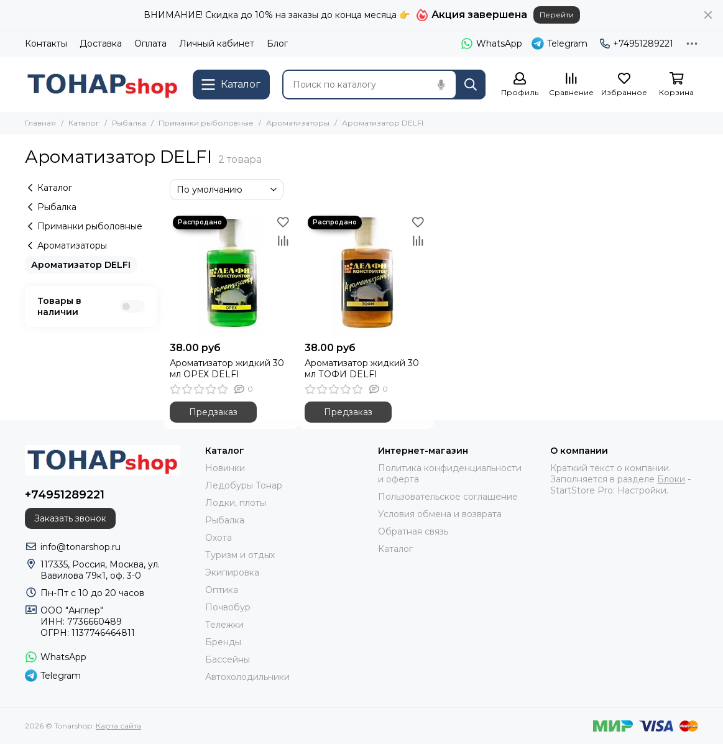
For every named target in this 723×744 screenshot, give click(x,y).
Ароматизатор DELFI (81, 264)
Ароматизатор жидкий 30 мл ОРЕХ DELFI (227, 368)
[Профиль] (519, 85)
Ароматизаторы (297, 122)
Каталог (83, 122)
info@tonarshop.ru (80, 547)
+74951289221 (636, 43)
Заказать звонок (70, 518)
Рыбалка (129, 122)
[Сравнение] (571, 85)
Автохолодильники (247, 676)
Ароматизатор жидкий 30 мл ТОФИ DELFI (362, 368)
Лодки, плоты (235, 502)
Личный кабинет (216, 43)
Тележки (224, 624)
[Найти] (471, 84)
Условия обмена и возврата (440, 514)
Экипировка (232, 572)
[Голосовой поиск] (440, 84)
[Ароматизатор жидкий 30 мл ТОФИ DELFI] (366, 274)
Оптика (221, 589)
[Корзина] (676, 85)
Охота (218, 537)
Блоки (671, 479)
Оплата (150, 43)
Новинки (225, 468)
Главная (40, 122)
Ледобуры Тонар (243, 485)
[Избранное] (624, 85)
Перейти (557, 14)
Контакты (46, 43)
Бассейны (227, 659)
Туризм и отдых (240, 555)
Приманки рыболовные (206, 122)
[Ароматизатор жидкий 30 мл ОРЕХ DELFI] (231, 274)
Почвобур (228, 607)
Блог (277, 43)
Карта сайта (118, 725)
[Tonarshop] (102, 84)
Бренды (223, 642)
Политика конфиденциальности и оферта (450, 473)
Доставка (101, 43)
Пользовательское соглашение (448, 496)
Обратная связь (413, 531)
